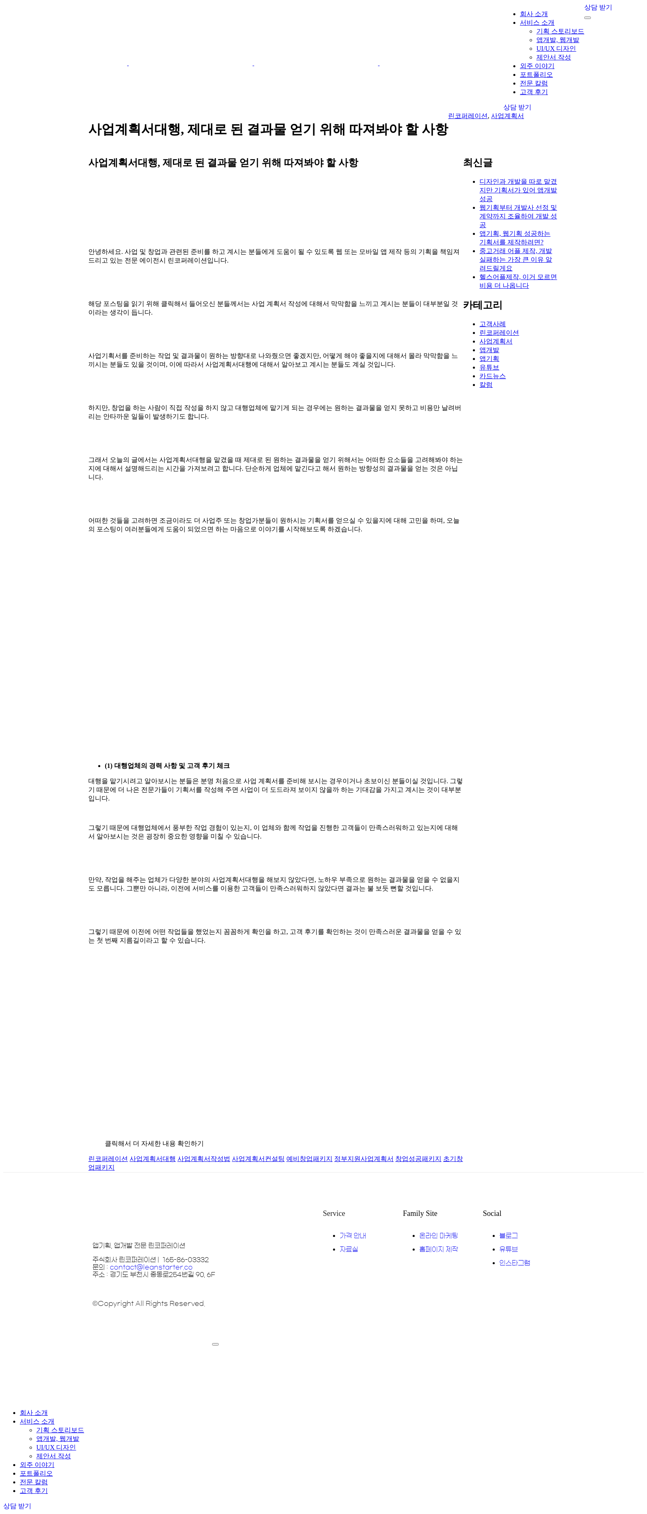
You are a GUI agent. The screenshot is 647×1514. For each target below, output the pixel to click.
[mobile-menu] (587, 18)
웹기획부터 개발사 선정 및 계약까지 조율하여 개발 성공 (518, 216)
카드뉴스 (492, 375)
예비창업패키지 (309, 1158)
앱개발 (489, 349)
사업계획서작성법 (203, 1158)
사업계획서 (507, 115)
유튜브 (489, 367)
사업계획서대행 (153, 1158)
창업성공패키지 (418, 1158)
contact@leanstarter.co (151, 1267)
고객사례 (492, 323)
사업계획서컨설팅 (258, 1158)
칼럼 (486, 384)
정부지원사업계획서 (364, 1158)
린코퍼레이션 (468, 115)
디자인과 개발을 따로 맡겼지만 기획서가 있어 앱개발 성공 (518, 190)
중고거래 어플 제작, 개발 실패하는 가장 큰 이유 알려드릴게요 (515, 259)
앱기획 (489, 358)
